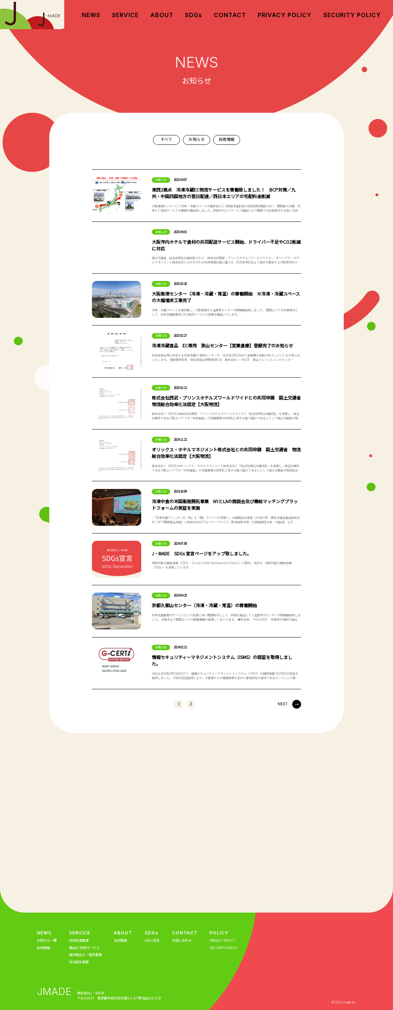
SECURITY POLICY (352, 15)
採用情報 (227, 139)
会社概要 (120, 940)
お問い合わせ (182, 940)
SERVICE (125, 15)
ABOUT (161, 15)
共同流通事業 (79, 940)
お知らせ (197, 139)
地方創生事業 (79, 961)
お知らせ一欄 (47, 940)
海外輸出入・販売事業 (85, 954)
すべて (166, 139)
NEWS (91, 15)
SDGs (193, 15)
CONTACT (230, 15)
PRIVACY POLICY (285, 15)
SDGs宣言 (152, 940)
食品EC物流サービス (84, 947)
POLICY (218, 933)
